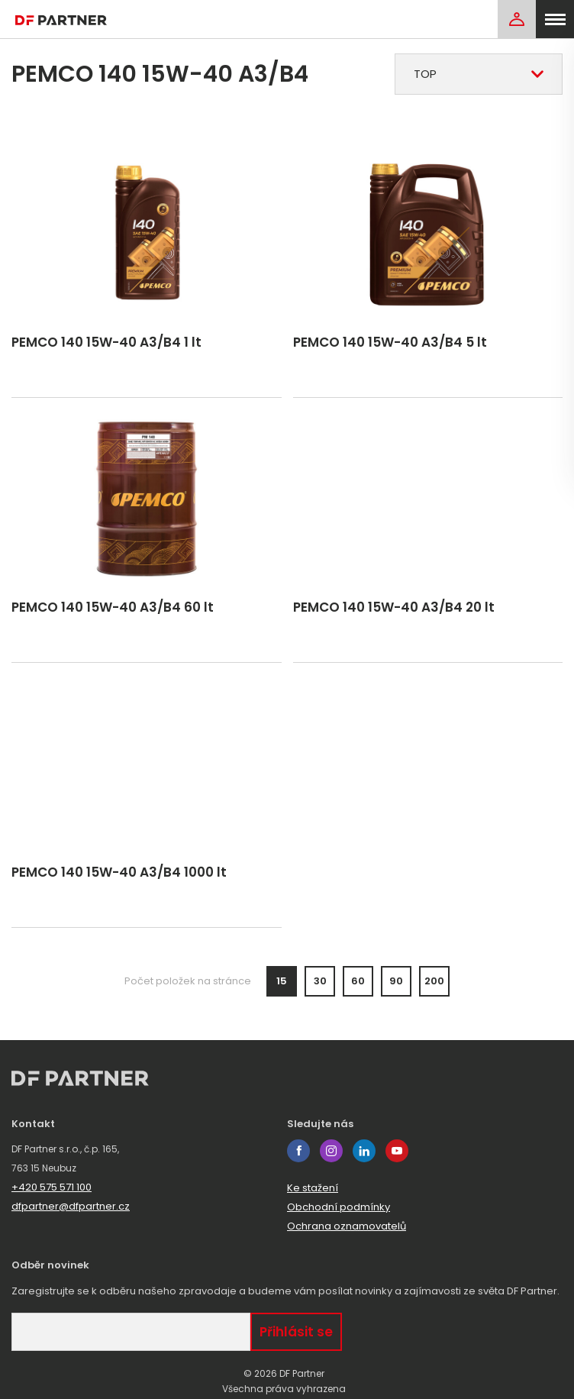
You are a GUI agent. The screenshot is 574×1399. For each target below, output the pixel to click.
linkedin (364, 1150)
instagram (331, 1150)
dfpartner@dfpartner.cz (70, 1206)
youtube (396, 1150)
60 (358, 981)
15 (281, 981)
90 (396, 981)
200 (434, 981)
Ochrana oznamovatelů (346, 1226)
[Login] (517, 19)
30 (320, 981)
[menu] (555, 19)
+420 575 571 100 (51, 1187)
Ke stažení (312, 1188)
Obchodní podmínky (338, 1207)
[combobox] (479, 74)
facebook (298, 1150)
